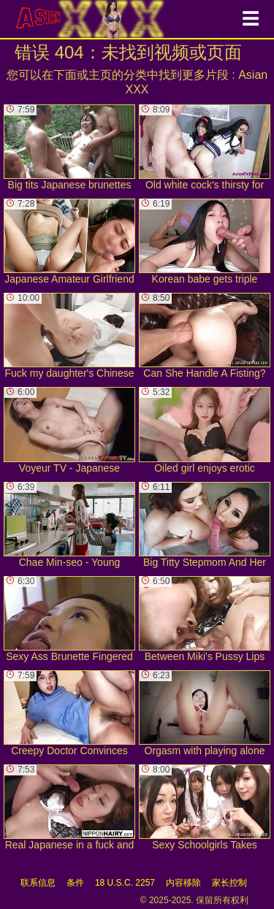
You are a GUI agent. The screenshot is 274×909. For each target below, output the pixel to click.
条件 (75, 883)
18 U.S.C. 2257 (125, 883)
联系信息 (38, 883)
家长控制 (229, 883)
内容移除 (183, 883)
